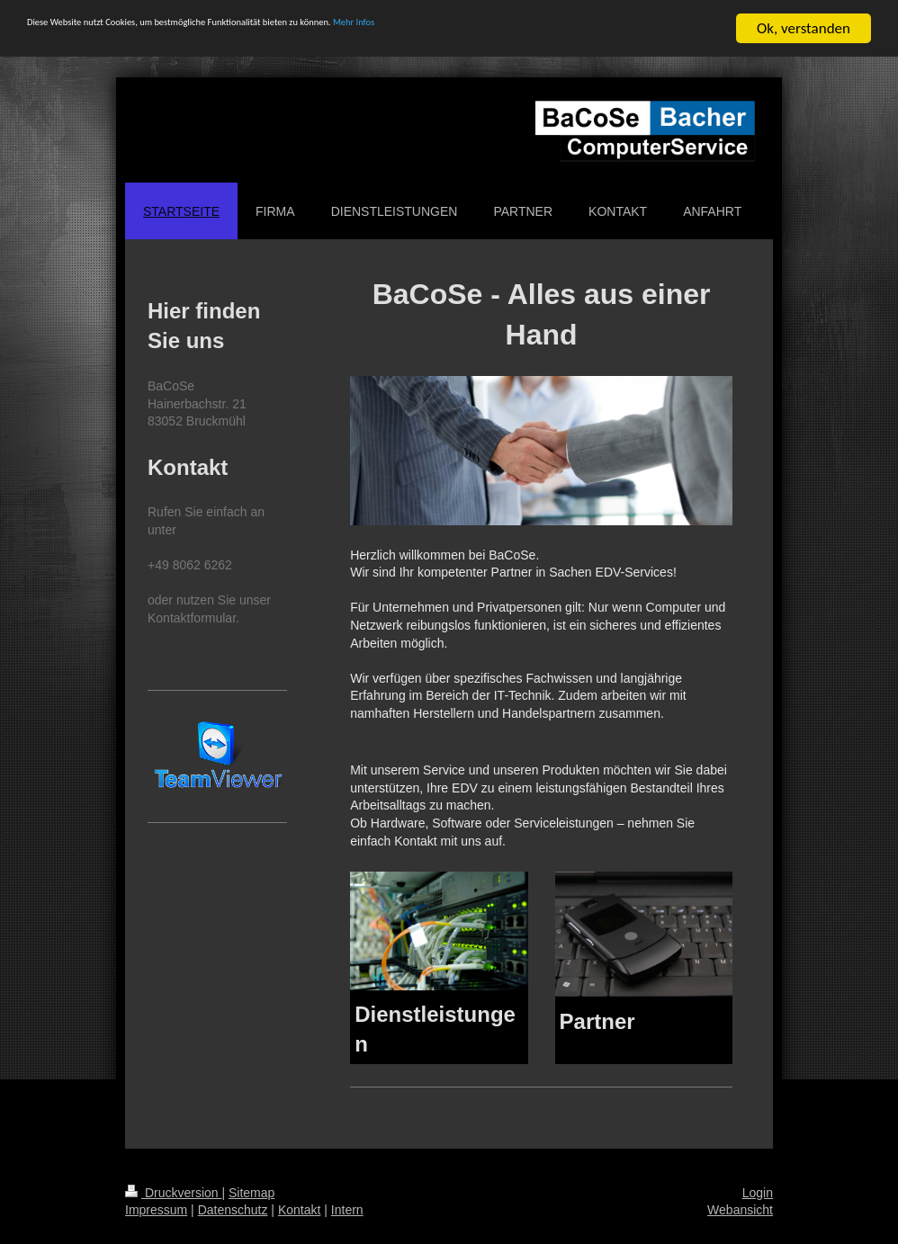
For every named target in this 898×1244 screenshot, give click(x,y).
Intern (347, 1210)
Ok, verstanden (803, 28)
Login (757, 1193)
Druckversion (173, 1193)
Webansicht (740, 1210)
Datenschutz (233, 1210)
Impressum (156, 1210)
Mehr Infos (558, 29)
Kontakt (299, 1210)
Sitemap (251, 1193)
